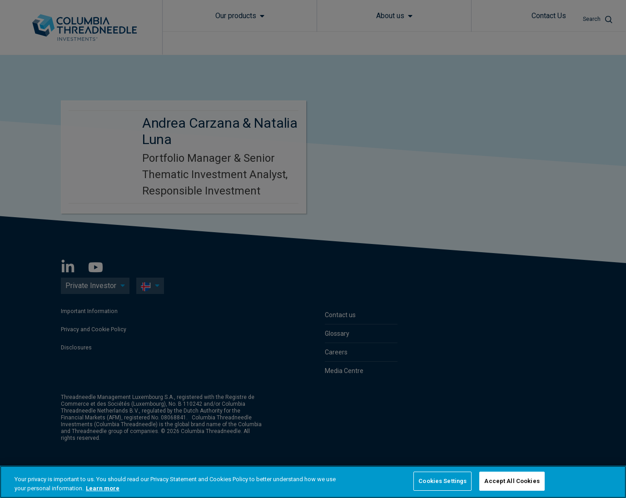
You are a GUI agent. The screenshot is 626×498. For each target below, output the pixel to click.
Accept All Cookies (511, 481)
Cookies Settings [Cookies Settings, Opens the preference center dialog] (442, 481)
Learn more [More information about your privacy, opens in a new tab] (102, 488)
